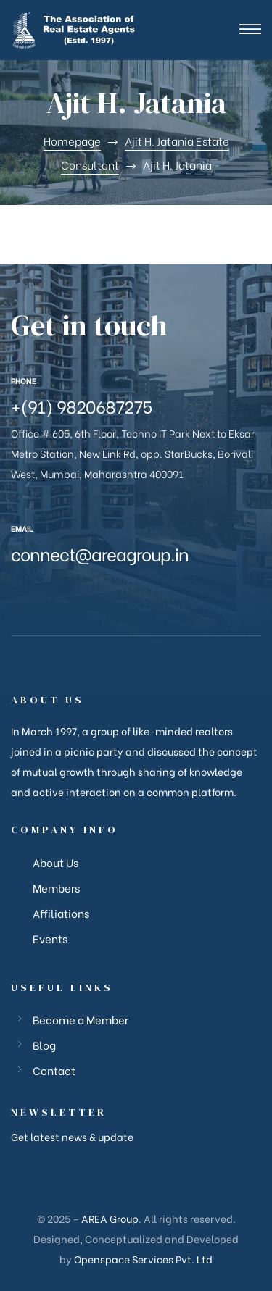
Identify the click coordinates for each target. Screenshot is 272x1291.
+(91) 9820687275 (81, 405)
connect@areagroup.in (100, 553)
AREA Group (110, 1218)
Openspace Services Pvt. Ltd (143, 1258)
